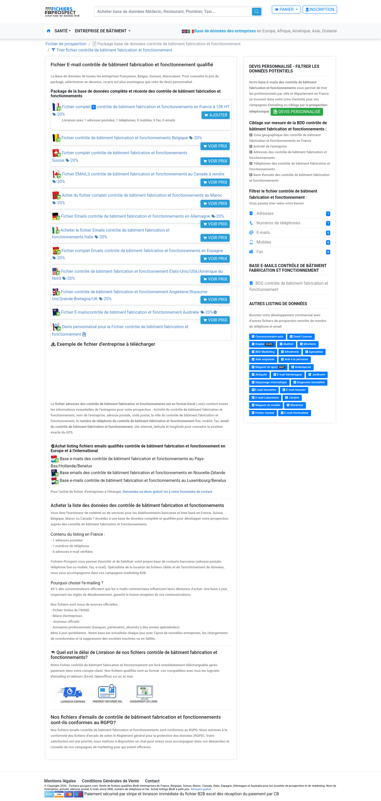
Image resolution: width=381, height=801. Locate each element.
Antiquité (259, 374)
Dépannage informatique (269, 382)
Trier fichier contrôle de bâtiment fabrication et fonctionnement (111, 50)
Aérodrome (290, 352)
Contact (152, 780)
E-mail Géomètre (264, 390)
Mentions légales (60, 780)
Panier (285, 9)
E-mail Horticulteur (294, 413)
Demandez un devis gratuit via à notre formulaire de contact (167, 492)
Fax (289, 251)
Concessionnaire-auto (267, 336)
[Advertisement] (289, 463)
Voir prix (215, 146)
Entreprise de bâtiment (101, 30)
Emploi (262, 344)
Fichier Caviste (263, 413)
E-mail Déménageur (288, 374)
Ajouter (215, 115)
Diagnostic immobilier (309, 382)
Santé (61, 30)
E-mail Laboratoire (265, 397)
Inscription (319, 9)
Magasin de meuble (266, 405)
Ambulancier (301, 367)
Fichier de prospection (66, 43)
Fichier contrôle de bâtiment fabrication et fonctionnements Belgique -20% (127, 137)
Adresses (289, 213)
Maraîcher (295, 405)
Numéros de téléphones (289, 223)
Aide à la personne (294, 359)
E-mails (289, 232)
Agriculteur (314, 352)
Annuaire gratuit (201, 789)
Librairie (292, 397)
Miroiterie (308, 344)
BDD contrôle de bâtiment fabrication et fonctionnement (288, 286)
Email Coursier (301, 336)
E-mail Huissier (294, 390)
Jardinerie (316, 374)
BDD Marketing (263, 352)
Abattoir (286, 344)
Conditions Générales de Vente (110, 780)
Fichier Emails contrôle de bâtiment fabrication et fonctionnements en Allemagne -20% (138, 216)
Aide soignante (263, 359)
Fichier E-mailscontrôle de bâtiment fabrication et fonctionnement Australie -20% (134, 312)
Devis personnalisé (296, 111)
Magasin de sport (268, 367)
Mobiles (289, 242)
